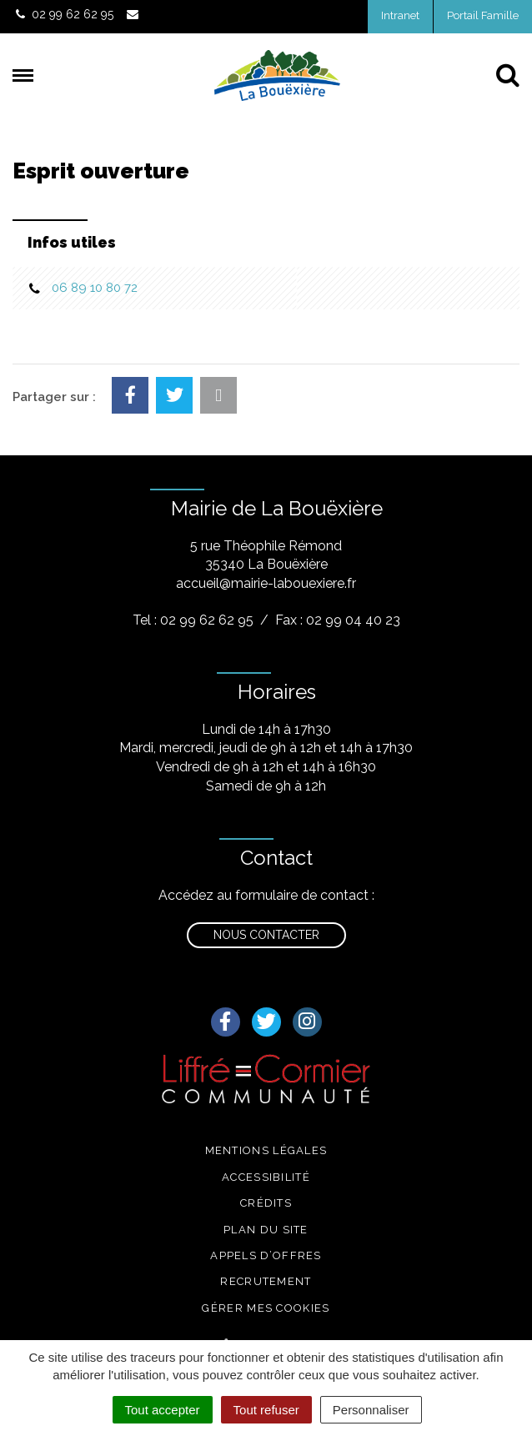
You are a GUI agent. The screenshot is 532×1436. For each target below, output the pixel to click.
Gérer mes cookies (265, 1308)
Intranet (400, 15)
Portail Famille (483, 15)
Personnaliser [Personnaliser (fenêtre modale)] (371, 1410)
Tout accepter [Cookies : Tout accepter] (162, 1410)
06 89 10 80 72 (95, 287)
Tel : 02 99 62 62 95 (193, 620)
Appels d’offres (266, 1255)
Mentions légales (266, 1150)
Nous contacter (266, 934)
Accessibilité (266, 1177)
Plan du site (266, 1229)
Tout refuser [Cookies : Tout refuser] (266, 1410)
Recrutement (265, 1281)
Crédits (266, 1203)
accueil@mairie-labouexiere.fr (266, 583)
